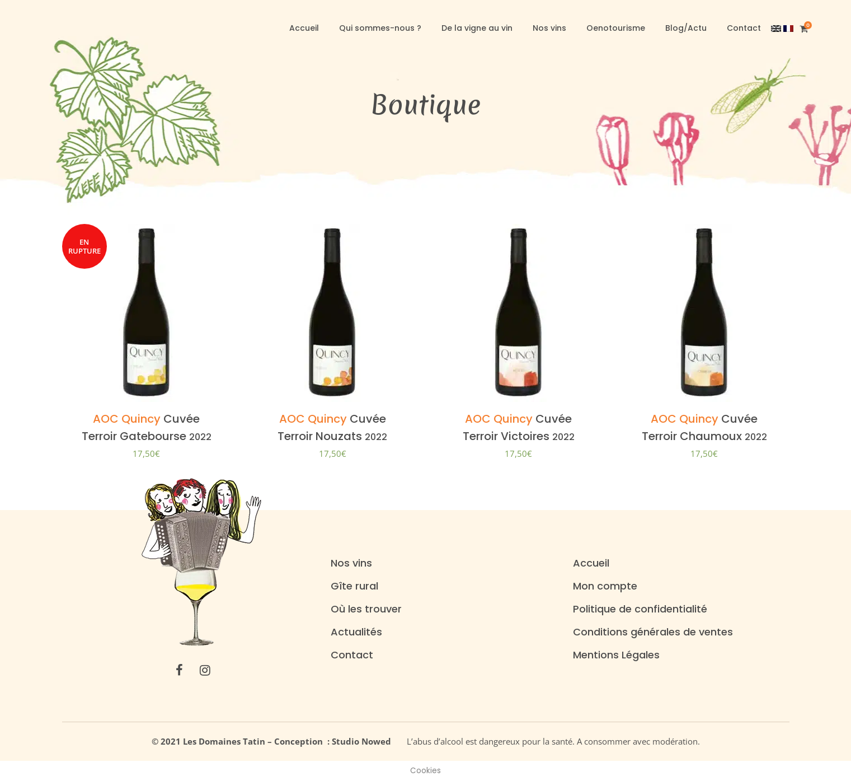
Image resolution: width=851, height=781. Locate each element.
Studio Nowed (365, 741)
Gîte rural (354, 586)
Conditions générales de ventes (653, 632)
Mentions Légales (616, 655)
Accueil (591, 563)
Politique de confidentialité (640, 609)
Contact (352, 655)
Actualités (356, 632)
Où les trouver (366, 609)
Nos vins (351, 563)
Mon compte (605, 586)
